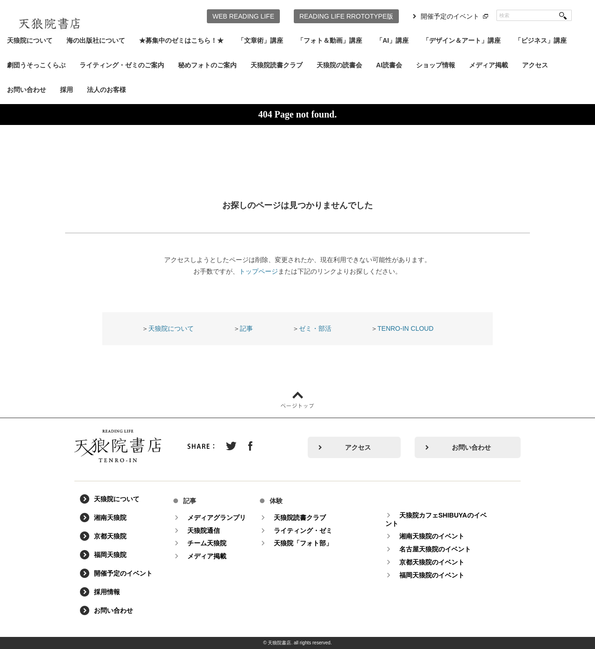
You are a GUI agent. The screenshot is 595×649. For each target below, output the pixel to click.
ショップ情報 (435, 65)
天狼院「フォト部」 (303, 543)
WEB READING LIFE (243, 16)
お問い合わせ (26, 89)
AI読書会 (389, 65)
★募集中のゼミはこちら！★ (181, 40)
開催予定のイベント (450, 16)
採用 (66, 89)
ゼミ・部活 (315, 328)
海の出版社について (95, 40)
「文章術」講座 (260, 40)
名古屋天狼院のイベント (435, 549)
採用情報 (107, 592)
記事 (246, 328)
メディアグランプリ (216, 517)
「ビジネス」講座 (541, 40)
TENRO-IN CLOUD (405, 328)
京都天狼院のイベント (431, 562)
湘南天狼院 (110, 517)
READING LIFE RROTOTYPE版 (346, 16)
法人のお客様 (106, 89)
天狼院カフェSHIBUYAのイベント (436, 519)
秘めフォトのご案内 (207, 65)
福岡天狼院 (110, 554)
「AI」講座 (392, 40)
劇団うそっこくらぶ (36, 65)
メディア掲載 (488, 65)
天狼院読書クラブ (277, 65)
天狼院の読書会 (339, 65)
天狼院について (30, 40)
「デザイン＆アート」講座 (462, 40)
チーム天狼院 (206, 543)
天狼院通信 (203, 530)
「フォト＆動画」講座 (329, 40)
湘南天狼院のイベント (431, 536)
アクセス (535, 65)
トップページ (258, 271)
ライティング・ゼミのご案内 (121, 65)
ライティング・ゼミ (303, 530)
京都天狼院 (110, 536)
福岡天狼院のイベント (431, 575)
